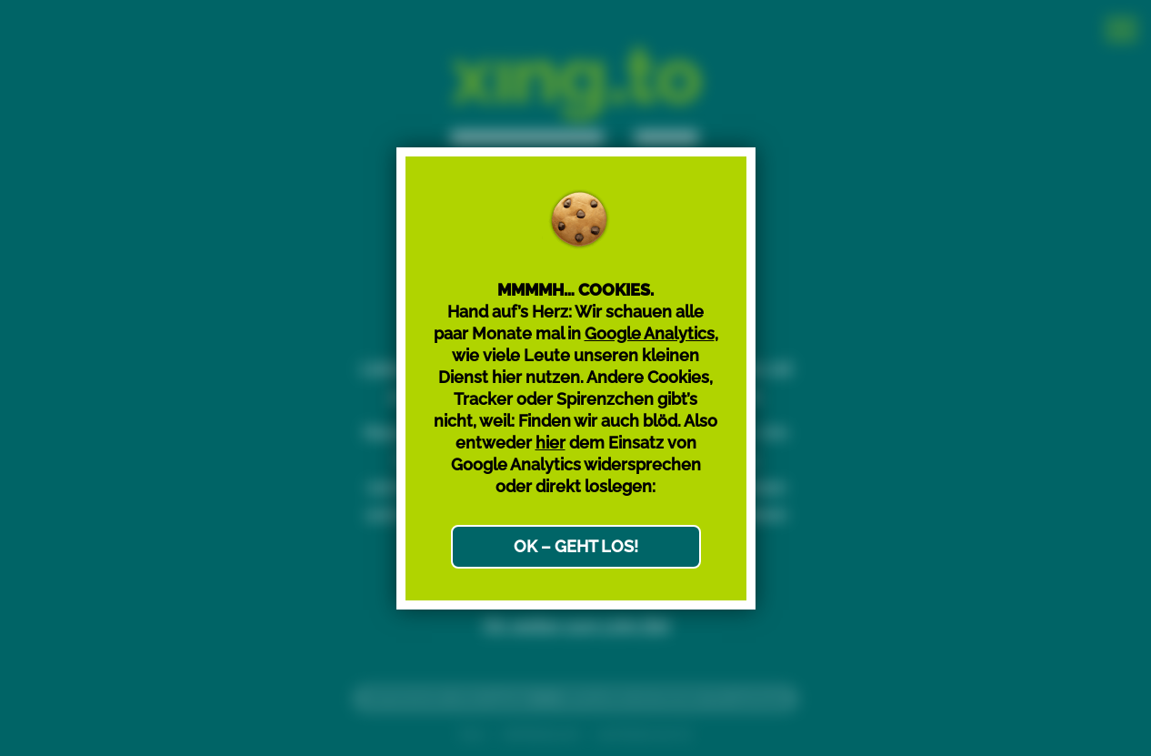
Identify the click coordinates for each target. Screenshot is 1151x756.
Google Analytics (650, 333)
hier (550, 442)
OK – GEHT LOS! (576, 546)
